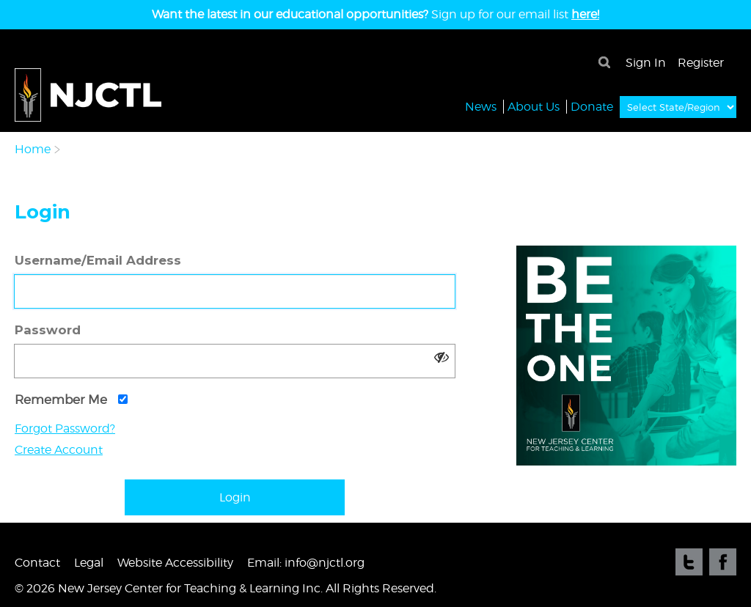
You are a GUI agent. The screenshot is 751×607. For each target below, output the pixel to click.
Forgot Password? (65, 428)
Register (701, 63)
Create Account (59, 450)
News (481, 106)
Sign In (646, 63)
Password (48, 330)
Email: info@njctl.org (305, 563)
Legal (88, 563)
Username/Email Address (98, 260)
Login (235, 497)
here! (585, 14)
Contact (37, 563)
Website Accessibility (175, 563)
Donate (592, 106)
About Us (534, 106)
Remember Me (71, 399)
